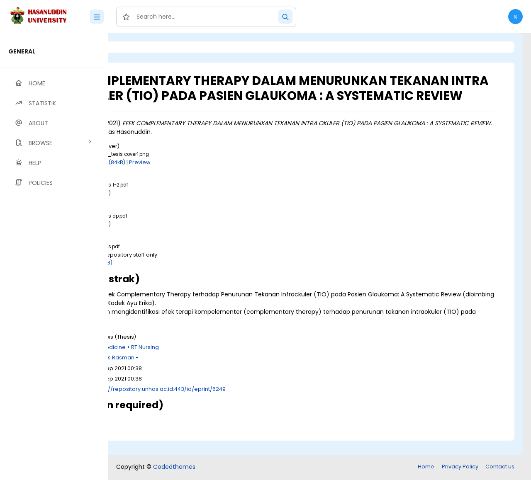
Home (426, 467)
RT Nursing (237, 361)
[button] (515, 16)
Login (143, 47)
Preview (232, 176)
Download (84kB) (194, 176)
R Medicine (203, 361)
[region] (54, 256)
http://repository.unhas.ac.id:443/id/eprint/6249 (253, 403)
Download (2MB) (182, 277)
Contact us (499, 467)
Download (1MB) (181, 207)
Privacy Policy (460, 467)
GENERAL (21, 51)
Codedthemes (174, 467)
